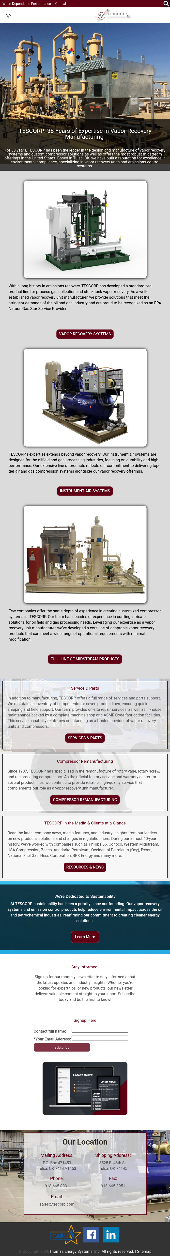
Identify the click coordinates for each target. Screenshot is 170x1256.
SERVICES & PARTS (85, 738)
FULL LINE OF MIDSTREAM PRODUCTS (85, 659)
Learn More (85, 936)
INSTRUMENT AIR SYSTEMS (85, 491)
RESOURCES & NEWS (85, 867)
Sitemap (144, 1251)
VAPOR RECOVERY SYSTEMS (85, 334)
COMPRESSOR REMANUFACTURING (85, 799)
